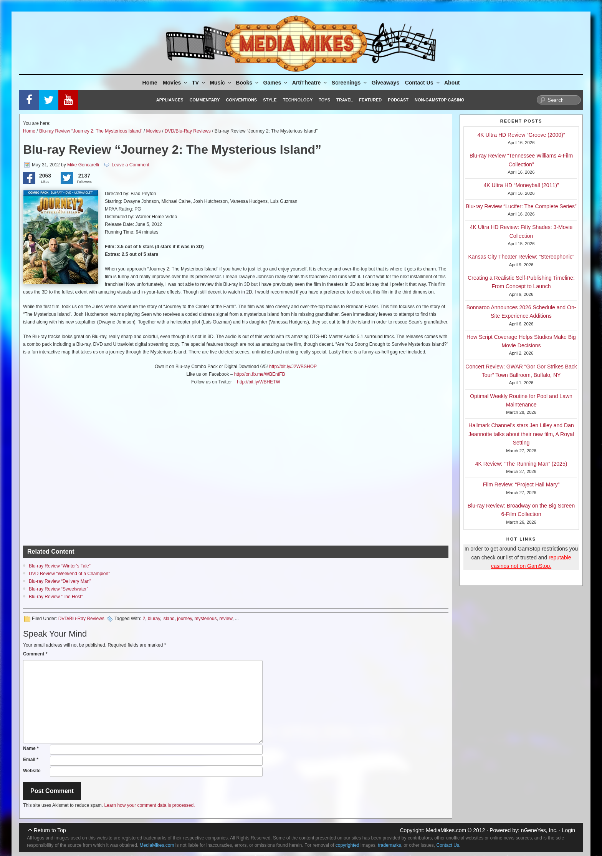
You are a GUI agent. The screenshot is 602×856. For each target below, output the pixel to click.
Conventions (241, 100)
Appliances (170, 100)
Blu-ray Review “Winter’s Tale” (60, 566)
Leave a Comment (130, 165)
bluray (154, 618)
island (168, 618)
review (225, 618)
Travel (344, 100)
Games (276, 83)
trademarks (389, 845)
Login (568, 830)
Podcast (398, 100)
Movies (175, 83)
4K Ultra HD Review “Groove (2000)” (521, 135)
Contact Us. (449, 845)
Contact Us (423, 83)
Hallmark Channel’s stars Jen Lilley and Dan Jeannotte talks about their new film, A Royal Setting (521, 434)
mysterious (205, 618)
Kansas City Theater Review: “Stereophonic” (521, 257)
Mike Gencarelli (83, 165)
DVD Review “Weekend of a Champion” (69, 573)
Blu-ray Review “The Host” (56, 596)
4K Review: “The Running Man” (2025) (521, 464)
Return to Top (50, 830)
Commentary (205, 100)
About (452, 83)
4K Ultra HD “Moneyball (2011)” (521, 185)
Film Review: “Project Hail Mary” (521, 484)
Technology (298, 100)
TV (199, 83)
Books (248, 83)
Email (30, 759)
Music (221, 83)
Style (269, 100)
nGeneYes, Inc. (539, 830)
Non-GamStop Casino (439, 100)
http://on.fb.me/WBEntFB (259, 374)
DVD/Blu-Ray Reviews (188, 131)
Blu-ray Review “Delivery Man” (60, 581)
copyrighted (347, 845)
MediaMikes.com (446, 830)
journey (184, 618)
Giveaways (385, 83)
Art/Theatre (310, 83)
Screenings (350, 83)
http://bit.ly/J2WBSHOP (293, 366)
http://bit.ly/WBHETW (258, 382)
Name (31, 748)
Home (149, 83)
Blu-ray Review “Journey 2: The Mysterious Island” (90, 131)
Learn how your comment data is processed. (149, 805)
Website (32, 770)
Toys (324, 100)
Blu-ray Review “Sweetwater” (58, 589)
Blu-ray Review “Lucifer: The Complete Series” (521, 206)
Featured (370, 100)
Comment (35, 654)
